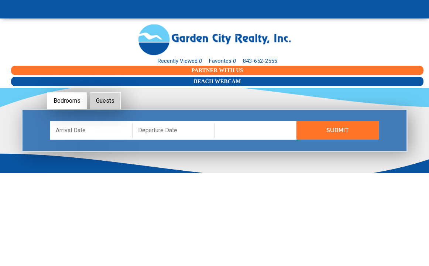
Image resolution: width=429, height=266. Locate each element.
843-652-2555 (260, 61)
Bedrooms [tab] (67, 100)
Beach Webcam (217, 81)
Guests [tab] (105, 100)
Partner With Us (217, 70)
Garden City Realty (214, 39)
